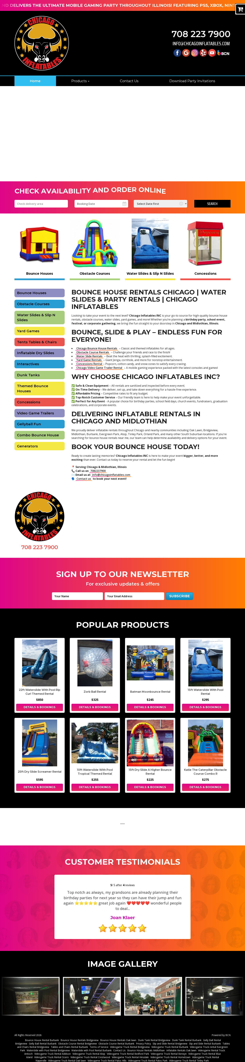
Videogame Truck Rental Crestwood (90, 1051)
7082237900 (98, 471)
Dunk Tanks (28, 375)
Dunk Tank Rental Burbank (186, 1034)
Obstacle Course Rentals (92, 352)
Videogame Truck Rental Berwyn (169, 1048)
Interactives (28, 364)
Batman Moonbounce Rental (150, 691)
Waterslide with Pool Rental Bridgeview (48, 1045)
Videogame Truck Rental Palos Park (147, 1055)
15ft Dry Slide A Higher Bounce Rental (150, 771)
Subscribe (179, 596)
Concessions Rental (89, 364)
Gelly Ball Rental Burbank (42, 1038)
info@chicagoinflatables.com (201, 43)
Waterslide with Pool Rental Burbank (91, 1045)
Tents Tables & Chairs (37, 342)
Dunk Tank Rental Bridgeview (154, 1034)
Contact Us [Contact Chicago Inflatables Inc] (129, 81)
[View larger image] (31, 991)
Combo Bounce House (38, 435)
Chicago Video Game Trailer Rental (99, 368)
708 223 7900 (201, 34)
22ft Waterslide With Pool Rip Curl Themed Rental (39, 691)
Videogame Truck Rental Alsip (88, 1048)
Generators (27, 446)
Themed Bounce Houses (32, 388)
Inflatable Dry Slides (35, 353)
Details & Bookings (39, 707)
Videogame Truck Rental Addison (52, 1048)
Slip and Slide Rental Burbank (205, 1038)
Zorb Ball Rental (95, 691)
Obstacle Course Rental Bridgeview (77, 1038)
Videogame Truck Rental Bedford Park (128, 1048)
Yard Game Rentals (89, 360)
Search (212, 204)
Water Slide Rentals (89, 356)
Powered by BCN (221, 1029)
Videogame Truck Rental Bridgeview (130, 1041)
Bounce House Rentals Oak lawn (118, 1034)
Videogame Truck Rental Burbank (169, 1041)
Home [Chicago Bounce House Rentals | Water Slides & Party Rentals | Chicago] (35, 81)
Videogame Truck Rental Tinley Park (189, 1055)
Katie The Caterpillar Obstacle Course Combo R (205, 771)
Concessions (28, 402)
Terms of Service (99, 1041)
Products (80, 81)
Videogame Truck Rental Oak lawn (67, 1055)
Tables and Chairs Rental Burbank (69, 1041)
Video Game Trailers (35, 413)
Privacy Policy (143, 1038)
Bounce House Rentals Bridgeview (80, 1034)
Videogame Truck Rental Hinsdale (130, 1051)
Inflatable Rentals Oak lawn (181, 1045)
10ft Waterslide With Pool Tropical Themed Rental (95, 771)
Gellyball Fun (29, 424)
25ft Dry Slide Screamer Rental (39, 771)
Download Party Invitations (192, 81)
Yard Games (28, 331)
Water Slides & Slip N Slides (36, 317)
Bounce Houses (31, 293)
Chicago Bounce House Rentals (96, 348)
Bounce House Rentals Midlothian (146, 1045)
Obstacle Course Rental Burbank (116, 1038)
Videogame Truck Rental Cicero (51, 1051)
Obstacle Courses (33, 304)
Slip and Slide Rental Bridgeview (170, 1038)
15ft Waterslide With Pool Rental (205, 691)
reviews (129, 885)
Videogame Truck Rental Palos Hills (107, 1055)
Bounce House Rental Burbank (42, 1034)
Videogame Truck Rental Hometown (170, 1051)
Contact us (84, 479)
